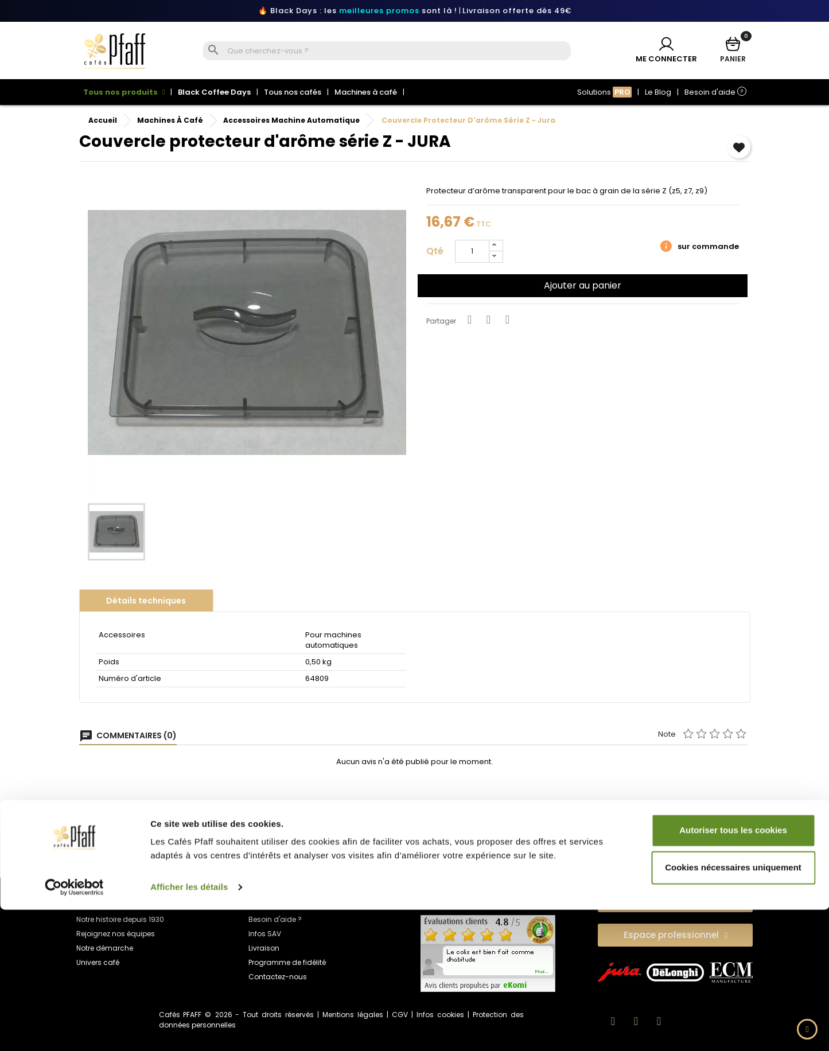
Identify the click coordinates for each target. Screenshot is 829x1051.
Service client (496, 836)
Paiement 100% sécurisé (169, 836)
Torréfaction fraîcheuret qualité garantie (659, 842)
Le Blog (658, 92)
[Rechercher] (397, 51)
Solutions (604, 92)
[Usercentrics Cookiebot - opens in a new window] (74, 1028)
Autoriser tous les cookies (733, 971)
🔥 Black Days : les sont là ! (357, 10)
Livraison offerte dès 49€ (516, 10)
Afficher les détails (189, 1028)
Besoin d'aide (715, 92)
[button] (675, 898)
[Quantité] (472, 249)
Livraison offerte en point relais (332, 836)
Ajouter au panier (582, 283)
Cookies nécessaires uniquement (733, 1009)
